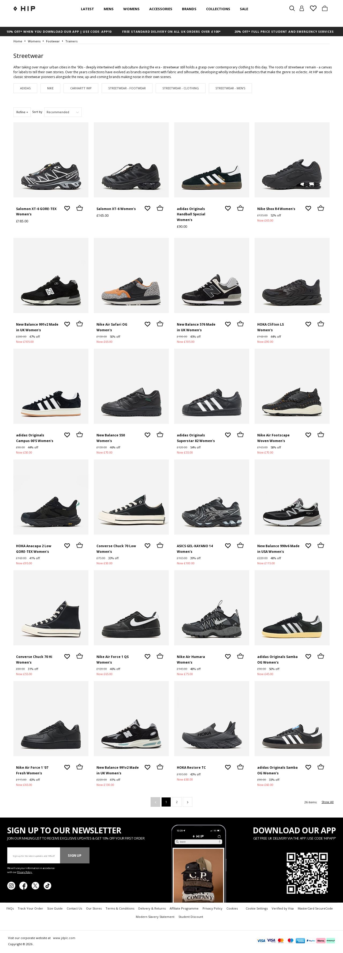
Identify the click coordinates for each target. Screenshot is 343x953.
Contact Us (74, 908)
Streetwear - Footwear (127, 88)
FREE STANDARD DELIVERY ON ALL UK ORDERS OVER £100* (171, 32)
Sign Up (74, 855)
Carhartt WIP (81, 88)
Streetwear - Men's (230, 88)
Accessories (160, 8)
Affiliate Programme (184, 908)
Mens (109, 8)
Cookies (232, 908)
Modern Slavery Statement (155, 917)
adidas (25, 88)
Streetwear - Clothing (180, 88)
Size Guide (55, 908)
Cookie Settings (257, 908)
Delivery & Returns (152, 908)
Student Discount (190, 917)
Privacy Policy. (24, 872)
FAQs (10, 908)
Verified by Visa (283, 908)
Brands (189, 8)
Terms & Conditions (120, 908)
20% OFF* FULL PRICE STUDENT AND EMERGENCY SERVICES (284, 32)
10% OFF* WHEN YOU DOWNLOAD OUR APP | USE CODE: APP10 (59, 32)
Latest (87, 8)
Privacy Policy (212, 908)
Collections (218, 8)
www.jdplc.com (63, 938)
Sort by (37, 112)
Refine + (22, 112)
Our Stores (94, 908)
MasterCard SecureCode (315, 908)
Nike (50, 88)
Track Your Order (30, 908)
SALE (244, 8)
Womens (131, 8)
